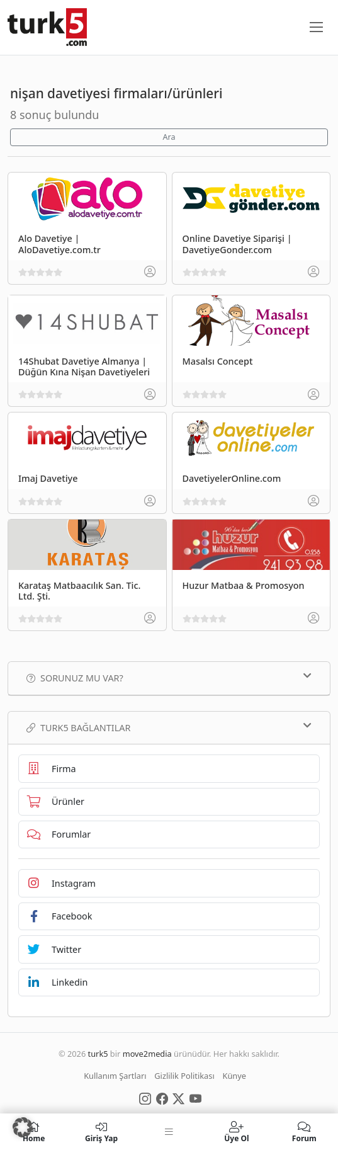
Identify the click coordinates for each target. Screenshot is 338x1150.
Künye (234, 1075)
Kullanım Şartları (115, 1075)
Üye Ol (236, 1131)
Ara (168, 137)
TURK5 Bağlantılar (169, 727)
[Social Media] (145, 1097)
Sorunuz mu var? (169, 677)
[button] (22, 1127)
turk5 (98, 1053)
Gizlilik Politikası (184, 1075)
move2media (147, 1053)
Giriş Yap (101, 1131)
